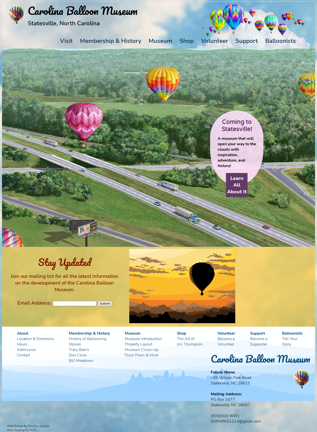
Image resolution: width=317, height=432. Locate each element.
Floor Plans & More (141, 355)
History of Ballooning (87, 339)
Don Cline (77, 355)
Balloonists (280, 41)
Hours (22, 344)
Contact (23, 355)
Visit (66, 41)
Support (247, 41)
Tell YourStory (289, 341)
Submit (105, 303)
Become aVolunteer (226, 341)
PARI (32, 430)
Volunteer (214, 41)
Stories (75, 344)
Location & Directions (35, 339)
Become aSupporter (258, 341)
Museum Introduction (143, 339)
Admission (26, 349)
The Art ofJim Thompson (190, 341)
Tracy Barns (79, 349)
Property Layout (138, 344)
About (22, 333)
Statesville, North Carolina (64, 23)
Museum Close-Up (141, 349)
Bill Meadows (81, 360)
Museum (160, 41)
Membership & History (110, 41)
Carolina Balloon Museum (260, 359)
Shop (187, 41)
